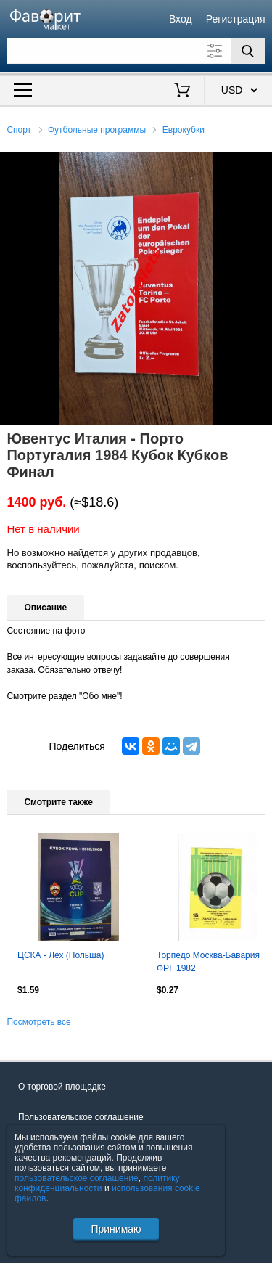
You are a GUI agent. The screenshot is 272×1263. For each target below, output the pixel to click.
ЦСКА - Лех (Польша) (60, 955)
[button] (259, 165)
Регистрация (235, 19)
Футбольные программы (97, 130)
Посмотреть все (38, 1022)
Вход (180, 19)
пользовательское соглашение (77, 1178)
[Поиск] (248, 51)
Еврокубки (183, 130)
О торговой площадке (62, 1087)
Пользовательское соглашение (81, 1117)
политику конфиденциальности (97, 1183)
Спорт (19, 130)
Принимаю (116, 1229)
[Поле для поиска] (136, 51)
